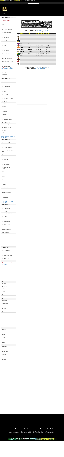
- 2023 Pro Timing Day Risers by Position (7, 213)
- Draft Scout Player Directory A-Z (6, 66)
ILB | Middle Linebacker (5, 303)
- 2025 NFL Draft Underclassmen (6, 86)
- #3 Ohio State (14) (4, 101)
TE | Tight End (3, 288)
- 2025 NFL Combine (4, 81)
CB (41, 31)
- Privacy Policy (4, 132)
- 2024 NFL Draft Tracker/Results (6, 142)
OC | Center (3, 291)
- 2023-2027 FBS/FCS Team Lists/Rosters (7, 187)
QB (34, 30)
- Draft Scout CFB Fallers (5, 219)
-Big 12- (5, 68)
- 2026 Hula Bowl (4, 45)
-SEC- (3, 137)
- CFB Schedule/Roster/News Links (6, 229)
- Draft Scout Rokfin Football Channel (6, 127)
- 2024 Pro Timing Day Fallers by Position (7, 147)
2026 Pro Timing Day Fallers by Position (7, 29)
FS (43, 31)
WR (43, 30)
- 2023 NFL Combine (4, 216)
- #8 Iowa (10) (3, 109)
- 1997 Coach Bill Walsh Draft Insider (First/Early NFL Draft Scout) (8, 206)
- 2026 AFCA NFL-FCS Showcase (6, 42)
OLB (40, 31)
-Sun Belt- (5, 137)
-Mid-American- (7, 136)
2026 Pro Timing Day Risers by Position (7, 27)
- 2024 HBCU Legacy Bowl (5, 162)
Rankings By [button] (14, 3)
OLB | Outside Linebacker (5, 305)
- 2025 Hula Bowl (4, 91)
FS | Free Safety (4, 308)
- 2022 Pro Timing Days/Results (6, 250)
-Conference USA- (11, 68)
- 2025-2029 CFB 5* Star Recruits (6, 63)
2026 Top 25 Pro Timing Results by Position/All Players (8, 24)
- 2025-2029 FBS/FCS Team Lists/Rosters (7, 56)
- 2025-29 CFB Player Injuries (5, 50)
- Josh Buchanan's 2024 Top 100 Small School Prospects (8, 151)
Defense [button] (25, 3)
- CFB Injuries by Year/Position (6, 232)
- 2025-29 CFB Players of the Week (6, 48)
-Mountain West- (11, 136)
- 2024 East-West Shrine (5, 159)
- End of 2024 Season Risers (5, 83)
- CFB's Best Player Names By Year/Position (7, 61)
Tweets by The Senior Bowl (37, 94)
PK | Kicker (3, 296)
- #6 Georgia (3, 176)
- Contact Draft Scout (4, 74)
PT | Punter (3, 311)
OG (47, 30)
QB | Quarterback (4, 283)
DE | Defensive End (4, 300)
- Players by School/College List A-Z (6, 124)
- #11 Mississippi (4, 184)
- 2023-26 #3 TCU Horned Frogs (6, 224)
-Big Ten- (7, 68)
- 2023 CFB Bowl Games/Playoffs (6, 164)
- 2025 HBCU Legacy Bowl (5, 94)
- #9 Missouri (3, 181)
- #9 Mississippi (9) (4, 111)
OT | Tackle (3, 294)
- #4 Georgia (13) (4, 103)
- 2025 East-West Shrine (5, 89)
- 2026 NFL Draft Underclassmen (6, 34)
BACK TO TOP (32, 101)
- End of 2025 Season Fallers (5, 37)
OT (45, 30)
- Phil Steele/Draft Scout (5, 197)
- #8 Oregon (3, 179)
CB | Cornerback (4, 306)
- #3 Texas (3, 171)
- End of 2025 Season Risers (5, 35)
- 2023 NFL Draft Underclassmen (6, 221)
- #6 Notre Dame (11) (4, 106)
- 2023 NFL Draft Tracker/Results (6, 208)
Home (10, 3)
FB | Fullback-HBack (4, 286)
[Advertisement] (36, 9)
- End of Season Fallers (5, 154)
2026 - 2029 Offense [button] (20, 3)
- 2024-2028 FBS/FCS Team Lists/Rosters (7, 119)
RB (36, 30)
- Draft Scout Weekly (4, 72)
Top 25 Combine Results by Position (6, 32)
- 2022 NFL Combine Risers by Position (7, 255)
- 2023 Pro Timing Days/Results (6, 211)
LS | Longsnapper (4, 313)
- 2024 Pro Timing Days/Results (6, 144)
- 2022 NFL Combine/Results (5, 253)
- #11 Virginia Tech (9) (4, 114)
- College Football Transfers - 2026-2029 (7, 58)
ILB (38, 31)
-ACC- (10, 67)
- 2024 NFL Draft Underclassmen (6, 156)
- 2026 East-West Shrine (5, 40)
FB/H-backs (39, 30)
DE (35, 31)
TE (41, 30)
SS (44, 31)
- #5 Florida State (4, 174)
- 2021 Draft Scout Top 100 (5, 258)
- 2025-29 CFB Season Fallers (5, 53)
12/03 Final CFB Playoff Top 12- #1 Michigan (6, 168)
